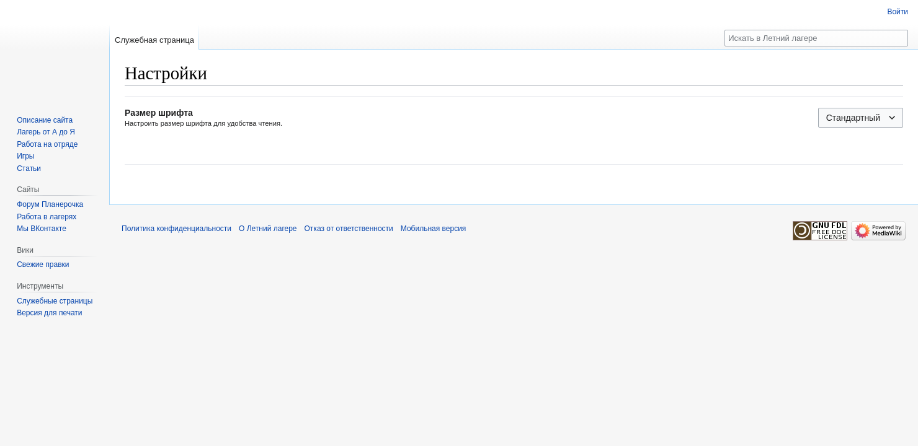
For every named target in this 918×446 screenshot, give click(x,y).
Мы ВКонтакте (41, 228)
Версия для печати (49, 312)
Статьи (29, 168)
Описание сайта (45, 120)
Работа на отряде (47, 144)
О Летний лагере (268, 228)
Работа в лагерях (46, 216)
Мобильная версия (433, 228)
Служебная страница (154, 40)
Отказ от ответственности (349, 228)
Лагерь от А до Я (46, 132)
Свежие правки (43, 264)
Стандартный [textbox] (853, 118)
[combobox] (860, 118)
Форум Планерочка (50, 204)
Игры (25, 156)
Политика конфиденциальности (176, 228)
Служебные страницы (54, 301)
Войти (897, 11)
